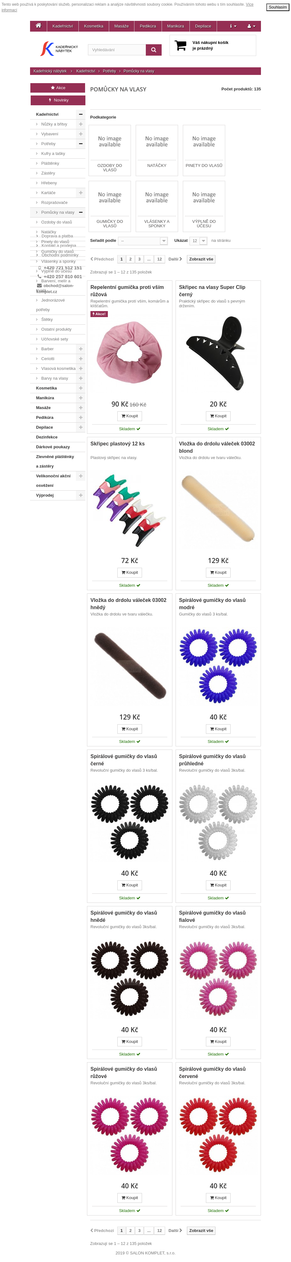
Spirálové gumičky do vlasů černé (123, 760)
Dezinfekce (47, 437)
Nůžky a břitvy (53, 124)
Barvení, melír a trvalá (53, 286)
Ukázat (181, 240)
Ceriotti (47, 358)
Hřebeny (48, 183)
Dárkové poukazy (53, 446)
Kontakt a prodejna (58, 521)
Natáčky (48, 232)
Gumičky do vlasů (57, 251)
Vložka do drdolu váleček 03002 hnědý (128, 603)
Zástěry (47, 173)
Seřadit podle (103, 240)
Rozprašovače (54, 202)
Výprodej (45, 495)
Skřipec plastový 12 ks (117, 443)
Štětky (46, 319)
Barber (47, 348)
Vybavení (49, 134)
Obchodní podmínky (59, 530)
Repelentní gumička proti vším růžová (127, 291)
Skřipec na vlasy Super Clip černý (212, 291)
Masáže (122, 26)
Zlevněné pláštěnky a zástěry (55, 461)
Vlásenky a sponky (58, 261)
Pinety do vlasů (54, 241)
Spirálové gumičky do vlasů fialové (212, 916)
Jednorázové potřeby (50, 305)
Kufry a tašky (52, 153)
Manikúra (175, 26)
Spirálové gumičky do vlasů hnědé (123, 916)
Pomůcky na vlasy (57, 212)
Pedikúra (148, 26)
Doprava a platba (56, 511)
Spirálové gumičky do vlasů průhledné (212, 760)
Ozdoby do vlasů (56, 222)
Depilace (203, 26)
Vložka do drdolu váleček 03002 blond (217, 447)
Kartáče (47, 192)
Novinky (58, 100)
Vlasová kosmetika (58, 368)
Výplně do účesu (56, 271)
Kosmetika (93, 26)
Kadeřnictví (63, 26)
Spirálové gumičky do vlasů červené (212, 1072)
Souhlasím (278, 7)
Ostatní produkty (55, 329)
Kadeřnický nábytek (50, 71)
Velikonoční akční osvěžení (53, 481)
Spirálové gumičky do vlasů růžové (123, 1072)
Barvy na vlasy (54, 378)
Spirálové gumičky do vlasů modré (212, 603)
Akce (57, 87)
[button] (233, 26)
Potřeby (109, 71)
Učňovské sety (54, 339)
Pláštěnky (49, 163)
